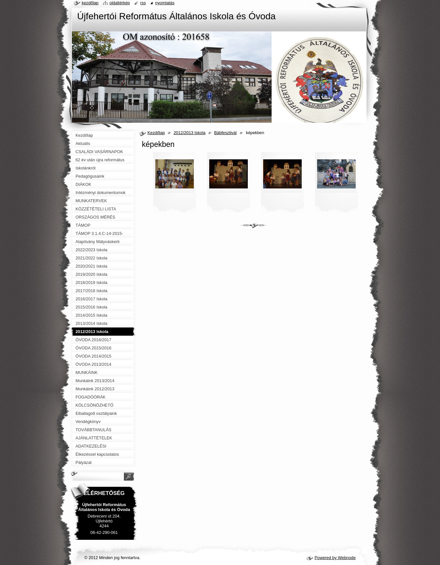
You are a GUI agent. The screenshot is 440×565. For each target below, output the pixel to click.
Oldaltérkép (120, 2)
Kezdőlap (156, 132)
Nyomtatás (165, 2)
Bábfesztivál (225, 132)
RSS (143, 2)
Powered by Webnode (335, 557)
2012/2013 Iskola (189, 132)
